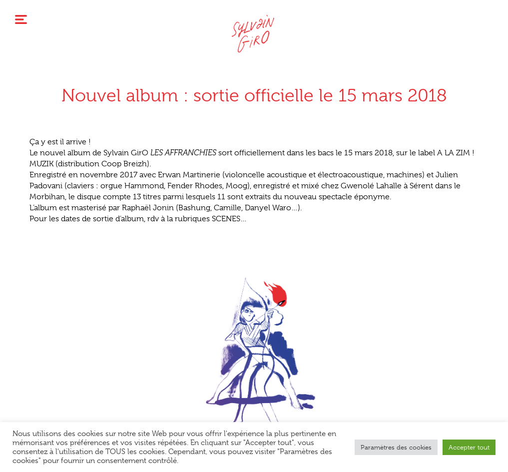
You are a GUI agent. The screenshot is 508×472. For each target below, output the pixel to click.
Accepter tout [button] (469, 447)
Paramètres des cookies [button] (396, 447)
